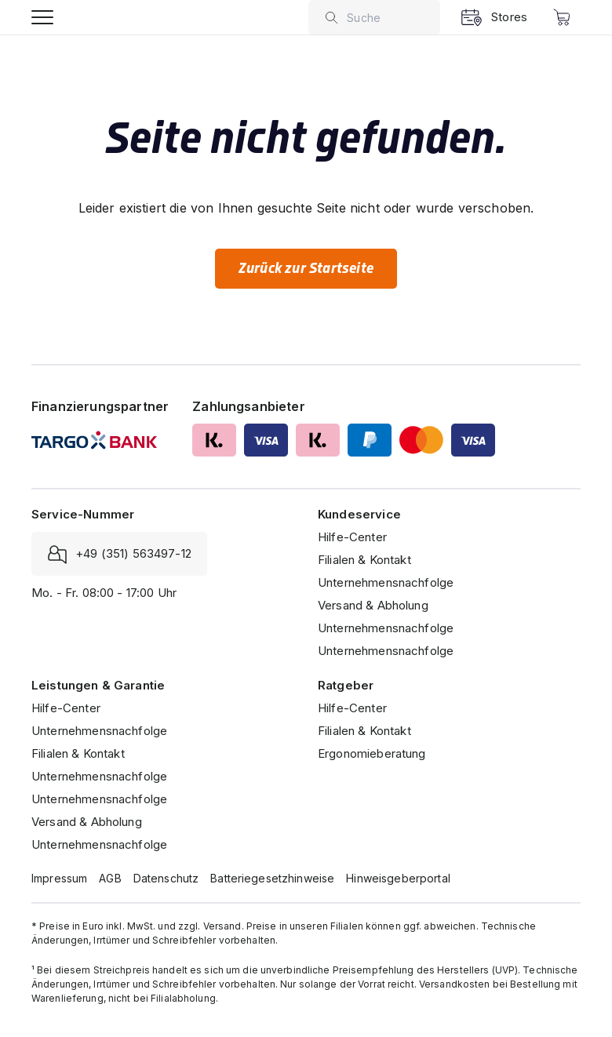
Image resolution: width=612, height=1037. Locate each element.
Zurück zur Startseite (306, 268)
